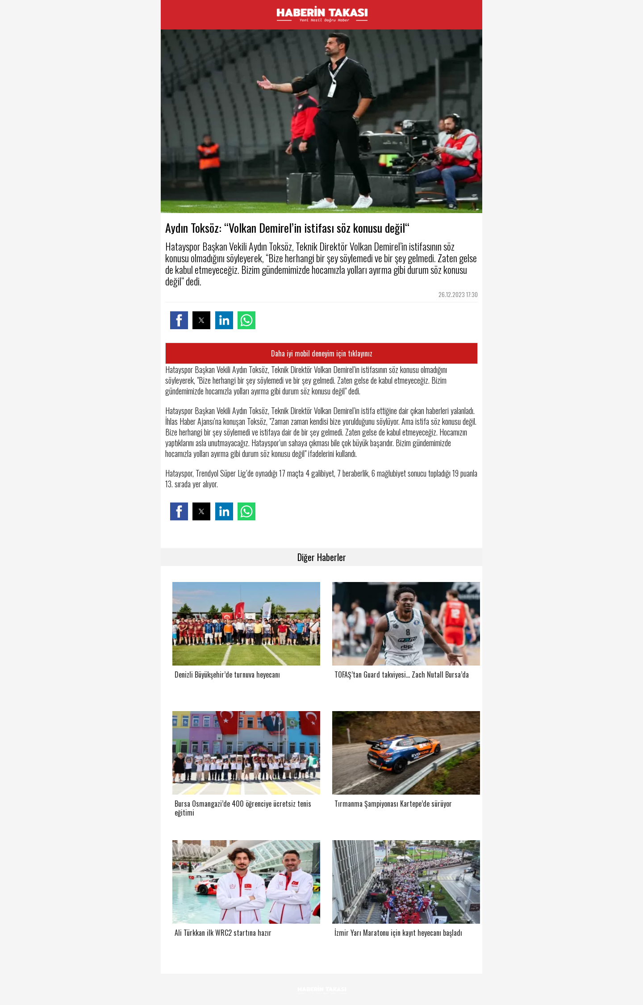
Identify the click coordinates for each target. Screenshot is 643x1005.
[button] (179, 320)
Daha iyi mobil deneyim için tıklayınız (321, 353)
